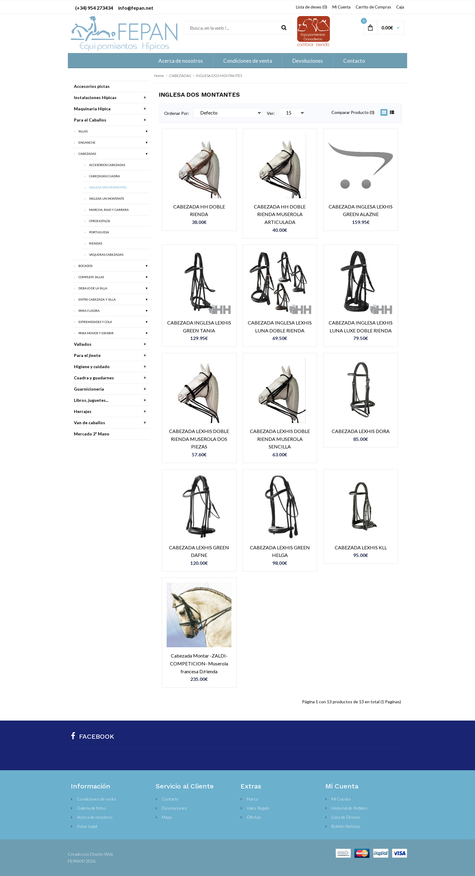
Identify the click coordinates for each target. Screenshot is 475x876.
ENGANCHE (86, 142)
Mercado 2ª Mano (91, 433)
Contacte (170, 798)
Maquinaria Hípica (92, 108)
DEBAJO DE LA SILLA (92, 288)
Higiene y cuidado (92, 366)
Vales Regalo (258, 808)
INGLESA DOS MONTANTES (219, 75)
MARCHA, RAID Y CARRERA (109, 210)
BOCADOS (85, 266)
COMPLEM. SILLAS (91, 277)
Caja (400, 7)
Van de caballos (89, 422)
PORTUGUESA (99, 232)
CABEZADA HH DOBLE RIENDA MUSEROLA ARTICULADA (280, 214)
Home (159, 75)
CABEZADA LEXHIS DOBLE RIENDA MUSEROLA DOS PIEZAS (199, 438)
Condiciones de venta (96, 798)
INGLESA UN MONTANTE (106, 198)
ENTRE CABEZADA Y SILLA (97, 299)
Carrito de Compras (373, 7)
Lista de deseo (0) (311, 7)
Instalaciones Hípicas (95, 97)
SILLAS (83, 131)
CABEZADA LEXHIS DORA (361, 431)
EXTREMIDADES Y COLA (95, 322)
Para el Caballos (90, 119)
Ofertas (254, 817)
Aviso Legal (87, 826)
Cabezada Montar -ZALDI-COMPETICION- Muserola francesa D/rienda (199, 663)
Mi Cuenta (341, 7)
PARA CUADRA (89, 310)
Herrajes (82, 411)
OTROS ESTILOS (99, 221)
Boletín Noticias (345, 826)
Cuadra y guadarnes (94, 377)
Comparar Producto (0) (352, 112)
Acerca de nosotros (95, 817)
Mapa (167, 817)
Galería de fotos (91, 808)
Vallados (82, 344)
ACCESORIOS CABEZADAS (107, 165)
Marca (252, 798)
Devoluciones (174, 808)
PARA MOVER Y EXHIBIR (96, 333)
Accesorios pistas (92, 86)
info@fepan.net (135, 8)
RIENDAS (95, 243)
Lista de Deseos (345, 817)
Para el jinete (87, 355)
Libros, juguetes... (91, 400)
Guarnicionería (89, 388)
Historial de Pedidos (349, 808)
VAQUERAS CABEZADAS (106, 254)
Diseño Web (101, 854)
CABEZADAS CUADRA (104, 176)
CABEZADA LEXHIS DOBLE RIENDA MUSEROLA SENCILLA (280, 438)
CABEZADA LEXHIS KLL (361, 547)
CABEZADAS (180, 75)
